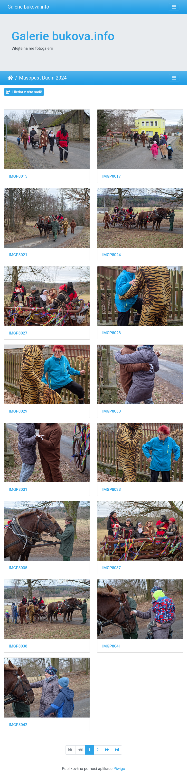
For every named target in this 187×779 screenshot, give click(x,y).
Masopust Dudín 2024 (43, 78)
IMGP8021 (18, 255)
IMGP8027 (18, 333)
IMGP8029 (18, 411)
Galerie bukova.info (28, 7)
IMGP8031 (18, 489)
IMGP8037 (111, 568)
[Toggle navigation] (174, 6)
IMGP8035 (18, 568)
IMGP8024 (111, 255)
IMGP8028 (111, 333)
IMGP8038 (18, 646)
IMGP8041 (111, 646)
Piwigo (119, 768)
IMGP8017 (111, 176)
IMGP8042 (18, 724)
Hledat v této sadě (24, 92)
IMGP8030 (111, 411)
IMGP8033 (111, 489)
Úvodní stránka (10, 77)
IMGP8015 (18, 176)
